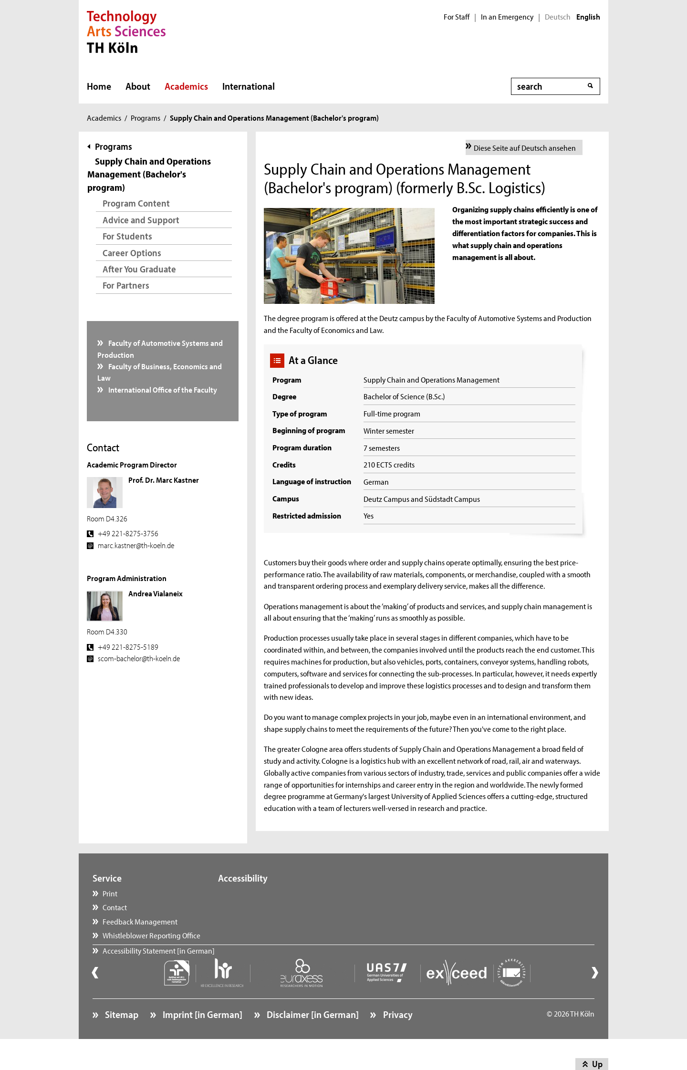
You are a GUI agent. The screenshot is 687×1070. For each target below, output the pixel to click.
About (137, 86)
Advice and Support (141, 220)
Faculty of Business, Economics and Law (159, 372)
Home (99, 86)
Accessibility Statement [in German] (159, 963)
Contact (115, 907)
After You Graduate (139, 269)
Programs (145, 117)
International (248, 86)
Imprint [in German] (201, 1039)
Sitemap (120, 1039)
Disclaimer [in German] (312, 1039)
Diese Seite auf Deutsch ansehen (525, 147)
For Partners (126, 285)
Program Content (136, 203)
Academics (186, 86)
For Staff (456, 16)
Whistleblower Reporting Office (151, 935)
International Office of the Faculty (162, 389)
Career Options (132, 253)
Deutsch (558, 16)
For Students (127, 236)
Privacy (397, 1039)
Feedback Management (140, 921)
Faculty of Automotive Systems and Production (160, 348)
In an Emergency (507, 16)
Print (110, 893)
